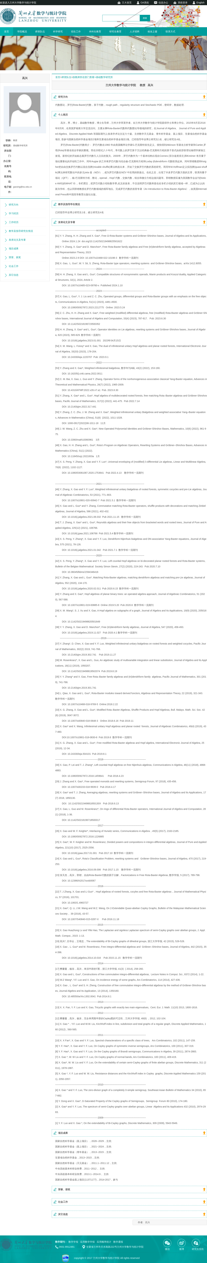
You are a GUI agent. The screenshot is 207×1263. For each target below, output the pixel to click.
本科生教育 (95, 31)
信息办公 (163, 2)
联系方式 (170, 31)
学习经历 (13, 213)
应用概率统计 (104, 1241)
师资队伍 (40, 31)
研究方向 (13, 204)
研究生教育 (115, 31)
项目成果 (13, 248)
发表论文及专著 (17, 239)
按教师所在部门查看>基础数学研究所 (93, 77)
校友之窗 (152, 31)
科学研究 (58, 31)
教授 (15, 140)
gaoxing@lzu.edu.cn (22, 187)
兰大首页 (127, 2)
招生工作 (76, 31)
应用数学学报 (87, 1241)
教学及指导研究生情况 (21, 231)
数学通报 (118, 1241)
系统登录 (183, 2)
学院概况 (22, 31)
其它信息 (13, 275)
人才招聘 (134, 31)
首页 (6, 31)
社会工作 (13, 266)
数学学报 (73, 1241)
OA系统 (145, 2)
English (200, 2)
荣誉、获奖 (15, 257)
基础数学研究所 (20, 145)
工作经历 (13, 222)
